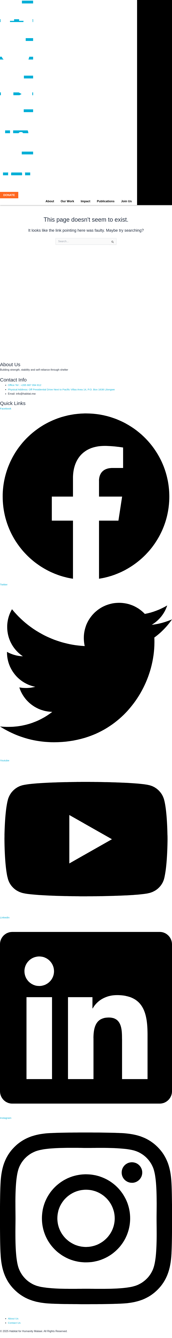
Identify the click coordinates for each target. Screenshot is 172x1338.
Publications (106, 201)
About (49, 201)
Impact (85, 201)
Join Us (126, 201)
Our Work (67, 201)
